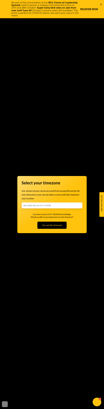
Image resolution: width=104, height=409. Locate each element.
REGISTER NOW (89, 9)
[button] (97, 402)
